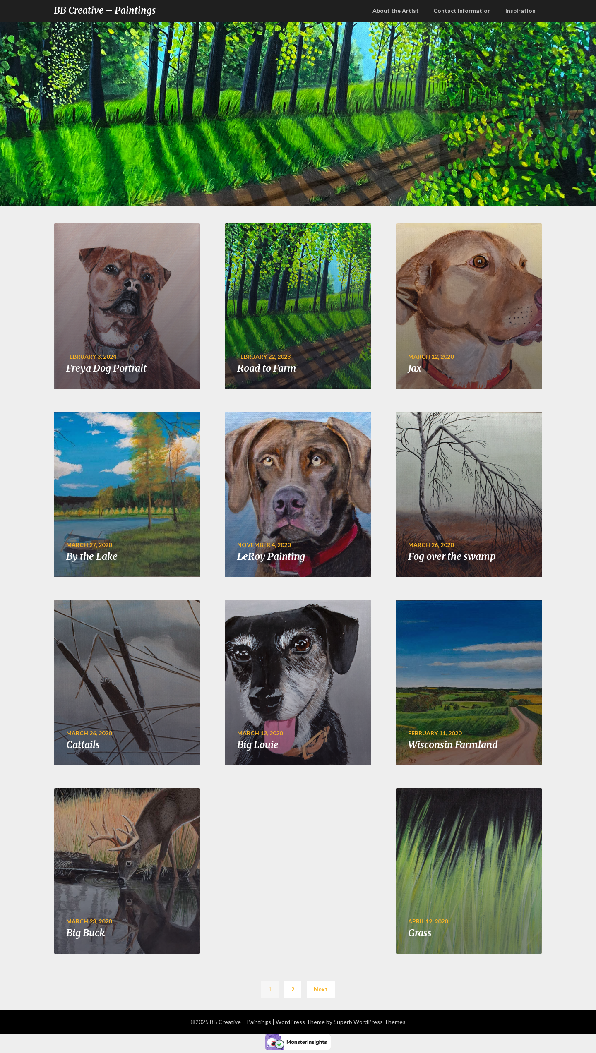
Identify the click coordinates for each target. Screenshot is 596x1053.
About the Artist (395, 10)
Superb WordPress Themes (370, 1021)
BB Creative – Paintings (105, 10)
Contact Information (462, 10)
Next (321, 989)
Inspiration (520, 10)
